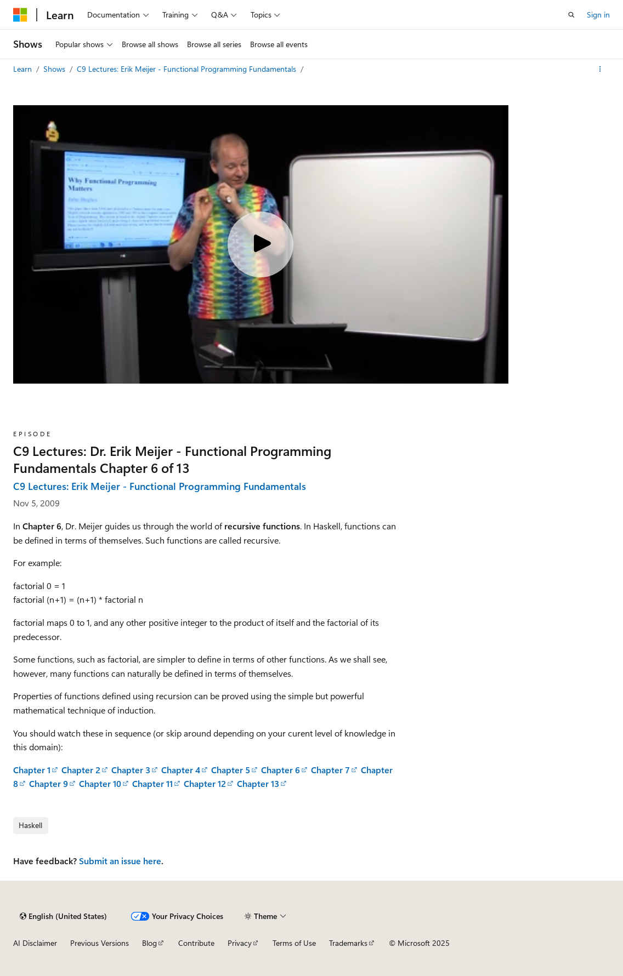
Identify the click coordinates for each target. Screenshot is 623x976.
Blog (149, 943)
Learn (23, 69)
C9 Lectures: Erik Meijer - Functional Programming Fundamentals (187, 69)
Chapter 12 (205, 783)
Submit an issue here (120, 860)
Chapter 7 (330, 769)
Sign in (598, 14)
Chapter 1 (31, 769)
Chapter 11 (152, 783)
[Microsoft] (20, 15)
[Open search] (571, 15)
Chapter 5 (230, 769)
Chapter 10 (100, 783)
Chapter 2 (80, 769)
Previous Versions (99, 943)
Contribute (196, 943)
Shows (55, 69)
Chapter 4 (180, 769)
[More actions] (600, 69)
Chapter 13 (258, 783)
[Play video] (260, 244)
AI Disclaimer (35, 943)
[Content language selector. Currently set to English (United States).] (63, 916)
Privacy (240, 943)
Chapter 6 (280, 769)
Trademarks (348, 943)
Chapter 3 (130, 769)
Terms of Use (294, 943)
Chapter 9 (48, 783)
